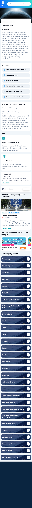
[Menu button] (3, 2)
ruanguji (5, 505)
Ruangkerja (17, 505)
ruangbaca (6, 497)
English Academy (17, 498)
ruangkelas (6, 503)
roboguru (6, 495)
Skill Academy (18, 502)
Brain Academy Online (19, 494)
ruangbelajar (7, 500)
